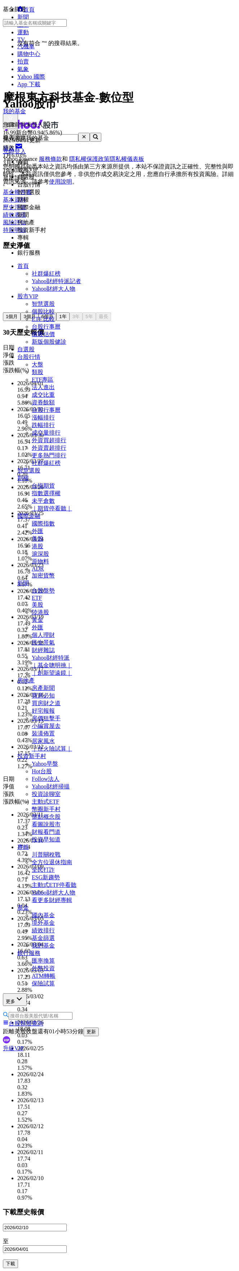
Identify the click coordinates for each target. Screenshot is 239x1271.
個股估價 (43, 334)
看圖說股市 (46, 824)
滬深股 (40, 554)
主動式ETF (45, 802)
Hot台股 (42, 771)
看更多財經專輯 (52, 900)
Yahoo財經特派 (51, 658)
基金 (23, 908)
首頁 (23, 266)
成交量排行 (46, 433)
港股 (37, 546)
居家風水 (43, 741)
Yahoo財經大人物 (53, 289)
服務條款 (50, 159)
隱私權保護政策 (89, 159)
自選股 (26, 349)
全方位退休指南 (52, 862)
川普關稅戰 (46, 855)
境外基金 (43, 923)
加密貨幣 (43, 575)
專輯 (23, 847)
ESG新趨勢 (46, 877)
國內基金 (43, 915)
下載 (10, 1263)
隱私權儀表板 (127, 159)
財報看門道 (46, 832)
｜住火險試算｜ (52, 749)
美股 (37, 539)
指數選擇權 (46, 493)
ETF (37, 598)
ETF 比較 (43, 319)
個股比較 (43, 311)
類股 (37, 372)
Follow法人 (45, 779)
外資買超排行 (49, 440)
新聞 (23, 583)
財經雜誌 (43, 650)
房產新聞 (43, 688)
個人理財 (43, 635)
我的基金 (43, 945)
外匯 (37, 531)
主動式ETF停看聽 (54, 885)
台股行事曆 (46, 327)
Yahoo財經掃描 (51, 786)
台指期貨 (43, 486)
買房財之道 (46, 703)
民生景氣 (43, 642)
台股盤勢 (43, 591)
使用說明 (60, 182)
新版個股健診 (49, 342)
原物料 (40, 561)
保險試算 (43, 983)
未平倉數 (43, 501)
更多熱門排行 (49, 455)
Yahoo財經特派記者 (56, 281)
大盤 (37, 364)
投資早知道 (46, 839)
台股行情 (28, 357)
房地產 (26, 680)
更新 (91, 1031)
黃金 (37, 620)
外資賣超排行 (49, 448)
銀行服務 (28, 953)
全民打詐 (43, 870)
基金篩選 (43, 938)
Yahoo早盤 (45, 764)
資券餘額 (43, 402)
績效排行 (43, 930)
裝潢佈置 (43, 733)
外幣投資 (43, 968)
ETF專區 (42, 380)
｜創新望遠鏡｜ (52, 673)
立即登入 (14, 151)
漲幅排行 (43, 417)
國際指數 (43, 523)
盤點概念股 (46, 817)
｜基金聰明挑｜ (52, 665)
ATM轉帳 (44, 976)
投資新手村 (31, 756)
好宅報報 (43, 711)
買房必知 (43, 695)
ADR (38, 569)
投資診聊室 (46, 794)
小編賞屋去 (46, 726)
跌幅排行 (43, 425)
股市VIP (27, 296)
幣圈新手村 (46, 809)
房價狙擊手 (46, 718)
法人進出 (43, 387)
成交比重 (43, 395)
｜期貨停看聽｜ (52, 508)
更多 (15, 999)
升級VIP (13, 1048)
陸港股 (40, 612)
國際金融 (28, 516)
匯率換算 (43, 961)
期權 (23, 478)
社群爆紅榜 (46, 274)
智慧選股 (43, 304)
